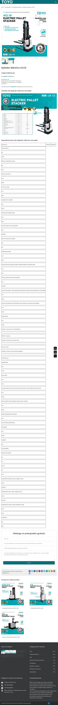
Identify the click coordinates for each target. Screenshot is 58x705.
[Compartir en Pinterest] (39, 571)
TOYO (6, 703)
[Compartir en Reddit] (44, 571)
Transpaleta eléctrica (16, 7)
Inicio (2, 7)
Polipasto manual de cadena (37, 660)
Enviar (29, 562)
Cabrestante (33, 672)
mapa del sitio (27, 703)
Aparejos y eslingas (34, 666)
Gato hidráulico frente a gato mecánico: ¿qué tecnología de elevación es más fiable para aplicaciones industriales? (41, 696)
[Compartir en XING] (47, 571)
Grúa (31, 651)
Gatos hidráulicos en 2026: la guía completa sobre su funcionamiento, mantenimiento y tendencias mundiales (43, 687)
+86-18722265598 (8, 685)
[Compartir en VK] (54, 571)
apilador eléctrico (8, 76)
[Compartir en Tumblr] (34, 571)
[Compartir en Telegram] (30, 573)
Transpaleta (8, 7)
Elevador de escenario (35, 669)
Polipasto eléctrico (34, 654)
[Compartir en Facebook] (30, 571)
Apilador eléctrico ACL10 (29, 7)
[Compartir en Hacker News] (52, 571)
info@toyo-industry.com (10, 682)
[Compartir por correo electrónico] (37, 571)
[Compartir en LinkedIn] (42, 571)
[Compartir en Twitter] (32, 571)
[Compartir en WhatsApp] (49, 571)
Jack (31, 657)
